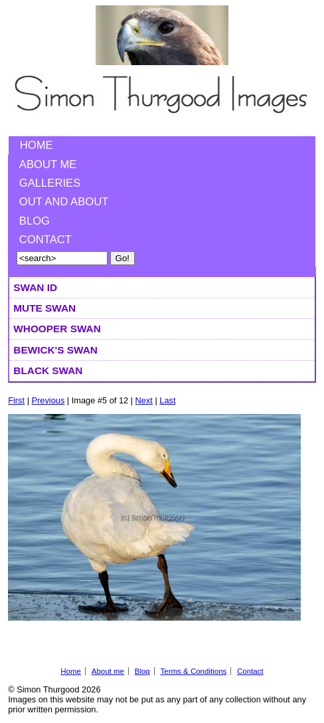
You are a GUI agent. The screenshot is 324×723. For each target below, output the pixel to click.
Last (167, 400)
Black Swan (47, 370)
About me (48, 164)
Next (144, 400)
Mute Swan (44, 308)
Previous (48, 400)
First (16, 400)
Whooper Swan (56, 328)
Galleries (49, 183)
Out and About (64, 201)
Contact (45, 239)
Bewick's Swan (55, 350)
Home (36, 145)
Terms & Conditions (193, 671)
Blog (34, 221)
